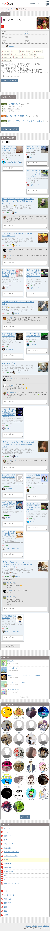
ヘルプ (40, 926)
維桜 (16, 212)
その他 (6, 915)
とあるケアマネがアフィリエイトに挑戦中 (17, 631)
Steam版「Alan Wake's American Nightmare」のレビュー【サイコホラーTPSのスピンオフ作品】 (33, 507)
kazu (31, 732)
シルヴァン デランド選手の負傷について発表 (33, 336)
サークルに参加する (9, 80)
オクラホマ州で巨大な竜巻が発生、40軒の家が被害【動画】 (9, 148)
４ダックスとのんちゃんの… (36, 483)
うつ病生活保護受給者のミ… (12, 542)
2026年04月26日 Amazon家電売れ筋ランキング (8, 504)
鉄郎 (16, 456)
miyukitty (10, 46)
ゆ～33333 (33, 344)
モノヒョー (18, 245)
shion (6, 287)
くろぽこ (19, 772)
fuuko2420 (6, 759)
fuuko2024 (43, 745)
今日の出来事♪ (12, 104)
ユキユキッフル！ (6, 772)
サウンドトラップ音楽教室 (31, 745)
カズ (43, 718)
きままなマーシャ (12, 216)
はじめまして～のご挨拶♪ (15, 116)
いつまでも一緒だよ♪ (16, 370)
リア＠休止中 (18, 786)
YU (31, 786)
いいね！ (6, 159)
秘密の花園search (7, 512)
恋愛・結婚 (7, 848)
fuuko (19, 745)
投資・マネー (8, 871)
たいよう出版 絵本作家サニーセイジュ (19, 718)
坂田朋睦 (17, 313)
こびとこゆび (31, 799)
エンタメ (7, 828)
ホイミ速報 (30, 180)
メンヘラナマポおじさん (12, 548)
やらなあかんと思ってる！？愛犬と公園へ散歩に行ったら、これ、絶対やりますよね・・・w (18, 201)
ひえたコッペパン (35, 185)
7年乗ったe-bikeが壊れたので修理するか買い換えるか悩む (9, 533)
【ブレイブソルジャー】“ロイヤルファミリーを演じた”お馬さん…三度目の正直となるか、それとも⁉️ (17, 564)
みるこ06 (19, 732)
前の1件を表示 (7, 376)
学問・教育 (7, 903)
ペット (6, 26)
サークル (28, 926)
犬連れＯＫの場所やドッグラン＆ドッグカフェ (24, 121)
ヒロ (43, 759)
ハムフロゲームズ (36, 516)
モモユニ (17, 372)
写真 (5, 879)
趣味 (5, 875)
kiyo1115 (17, 576)
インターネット (9, 895)
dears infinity (19, 799)
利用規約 (34, 926)
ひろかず (6, 745)
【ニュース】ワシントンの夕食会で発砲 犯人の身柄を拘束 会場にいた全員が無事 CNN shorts (9, 413)
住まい (6, 832)
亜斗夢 (19, 813)
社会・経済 (7, 867)
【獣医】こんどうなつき (43, 799)
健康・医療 (7, 863)
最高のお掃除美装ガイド (10, 453)
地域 (5, 907)
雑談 (5, 911)
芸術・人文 (7, 899)
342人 (27, 33)
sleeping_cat (10, 385)
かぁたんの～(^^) (8, 363)
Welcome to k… (7, 573)
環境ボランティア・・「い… (13, 310)
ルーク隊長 (43, 786)
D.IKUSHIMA (9, 349)
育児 (5, 840)
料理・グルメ (8, 844)
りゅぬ (6, 799)
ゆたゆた (7, 428)
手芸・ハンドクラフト (11, 883)
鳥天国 (9, 255)
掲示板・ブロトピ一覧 (10, 129)
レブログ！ (15, 483)
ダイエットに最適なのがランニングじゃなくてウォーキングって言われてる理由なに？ (33, 174)
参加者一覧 (25, 817)
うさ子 (6, 813)
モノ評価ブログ (9, 242)
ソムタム (9, 317)
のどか (31, 490)
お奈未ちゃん (6, 732)
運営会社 (46, 926)
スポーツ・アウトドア (11, 852)
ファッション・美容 (10, 856)
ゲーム (6, 887)
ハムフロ (32, 521)
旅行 (5, 891)
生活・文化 (7, 836)
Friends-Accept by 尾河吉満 (31, 772)
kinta (31, 157)
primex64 (9, 249)
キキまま (43, 772)
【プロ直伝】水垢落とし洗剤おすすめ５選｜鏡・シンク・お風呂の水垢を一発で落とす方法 (18, 444)
